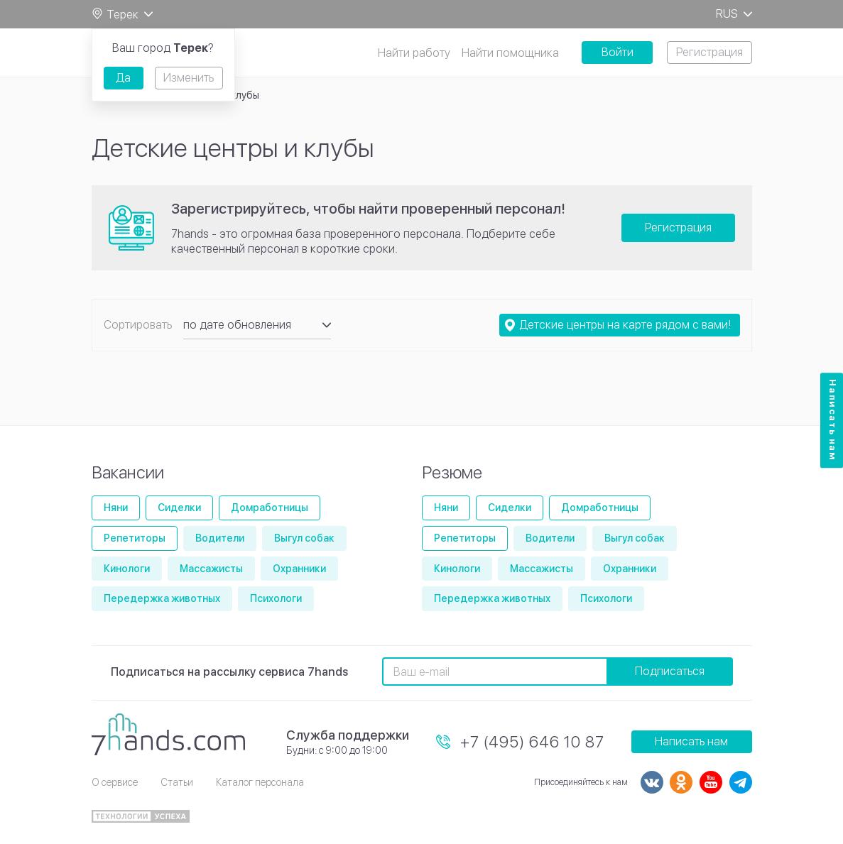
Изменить (188, 77)
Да (123, 77)
